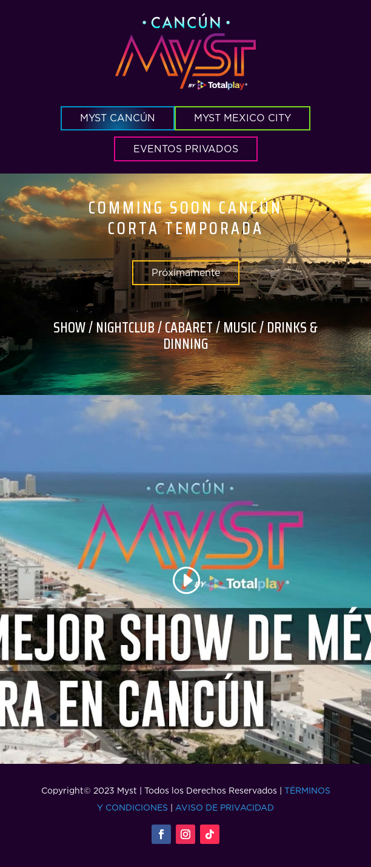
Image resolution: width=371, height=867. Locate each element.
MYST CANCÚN (117, 117)
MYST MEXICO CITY (242, 117)
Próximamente (186, 272)
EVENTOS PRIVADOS (185, 148)
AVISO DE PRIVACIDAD (224, 807)
